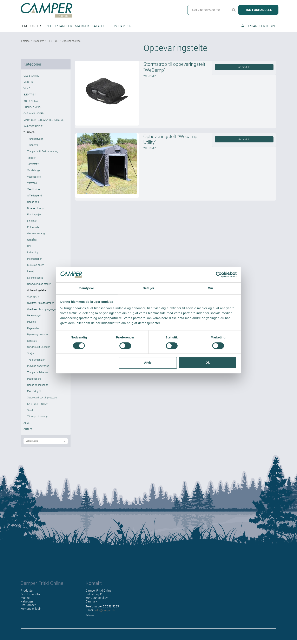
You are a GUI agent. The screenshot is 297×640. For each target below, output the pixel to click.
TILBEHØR (29, 135)
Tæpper (31, 160)
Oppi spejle (33, 299)
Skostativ (32, 343)
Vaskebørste (34, 179)
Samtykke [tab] (86, 288)
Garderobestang (36, 236)
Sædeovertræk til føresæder (42, 400)
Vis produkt (244, 70)
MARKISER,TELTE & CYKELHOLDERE (44, 122)
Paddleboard (34, 381)
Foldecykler (33, 229)
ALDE (26, 425)
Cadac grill (33, 204)
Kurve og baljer (35, 267)
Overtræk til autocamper (40, 305)
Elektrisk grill (34, 394)
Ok (207, 362)
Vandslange (33, 173)
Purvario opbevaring (38, 368)
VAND (27, 91)
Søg (233, 10)
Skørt (30, 413)
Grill (29, 248)
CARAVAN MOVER (34, 116)
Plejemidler (33, 330)
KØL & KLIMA (31, 103)
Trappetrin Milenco (37, 375)
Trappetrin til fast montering (42, 154)
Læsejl (30, 274)
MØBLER (28, 84)
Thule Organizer (36, 362)
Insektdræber (34, 261)
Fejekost (32, 223)
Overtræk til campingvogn (41, 312)
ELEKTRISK (30, 97)
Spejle (30, 356)
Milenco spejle (35, 280)
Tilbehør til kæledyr (37, 419)
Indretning (33, 255)
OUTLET (28, 431)
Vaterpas (32, 185)
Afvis (148, 362)
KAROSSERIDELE (33, 128)
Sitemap (91, 618)
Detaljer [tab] (148, 288)
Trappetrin (33, 147)
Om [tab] (210, 288)
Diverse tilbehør (35, 211)
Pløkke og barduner (37, 337)
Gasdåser (32, 242)
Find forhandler (258, 10)
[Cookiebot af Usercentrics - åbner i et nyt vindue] (219, 274)
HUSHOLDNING (32, 110)
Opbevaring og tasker (39, 286)
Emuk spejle (34, 217)
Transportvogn (35, 141)
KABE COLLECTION (37, 406)
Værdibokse (33, 192)
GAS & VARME (31, 78)
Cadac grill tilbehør (37, 387)
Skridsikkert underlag (38, 349)
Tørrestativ (33, 166)
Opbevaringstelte (36, 293)
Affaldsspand (34, 198)
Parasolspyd (34, 318)
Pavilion (31, 324)
